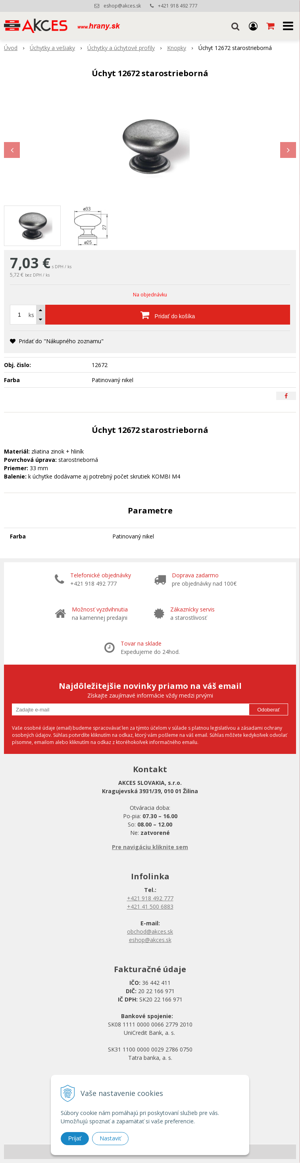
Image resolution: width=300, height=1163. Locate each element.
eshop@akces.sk (122, 5)
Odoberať (268, 710)
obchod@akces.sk (150, 931)
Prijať (74, 1138)
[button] (235, 26)
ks (31, 315)
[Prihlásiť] (253, 26)
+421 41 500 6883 (150, 906)
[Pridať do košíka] (167, 315)
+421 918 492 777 (178, 5)
